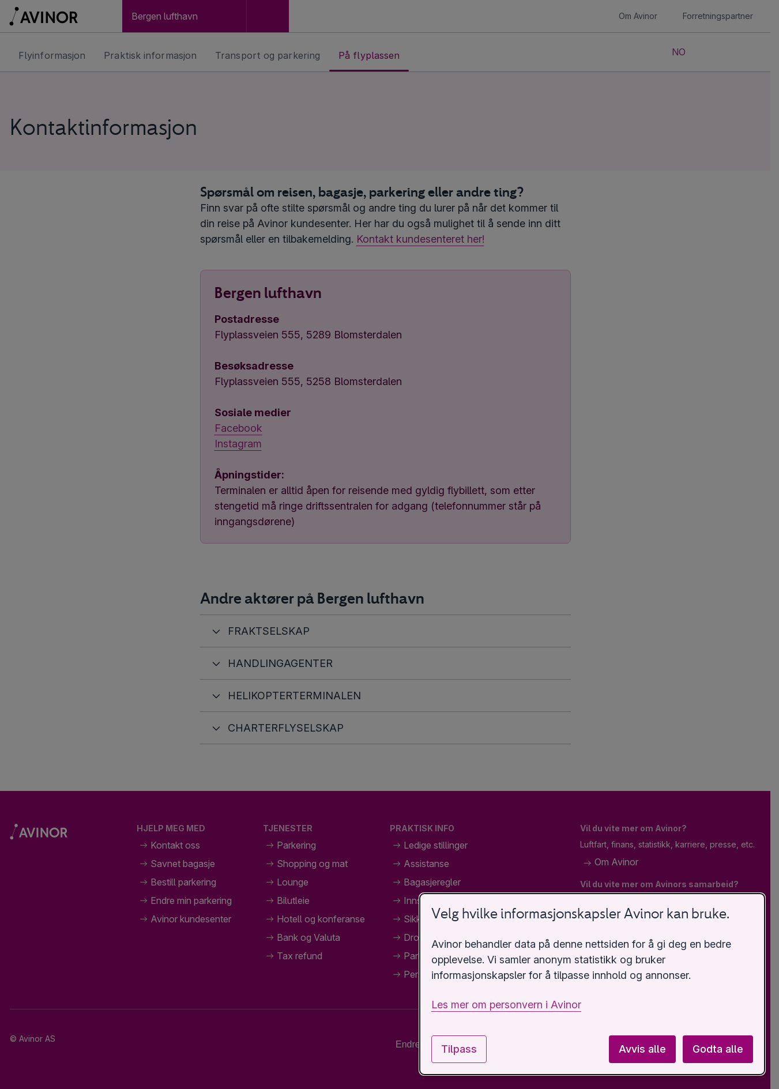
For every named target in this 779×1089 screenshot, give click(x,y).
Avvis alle (642, 1049)
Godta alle (718, 1049)
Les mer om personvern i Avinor (506, 1004)
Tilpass (459, 1049)
